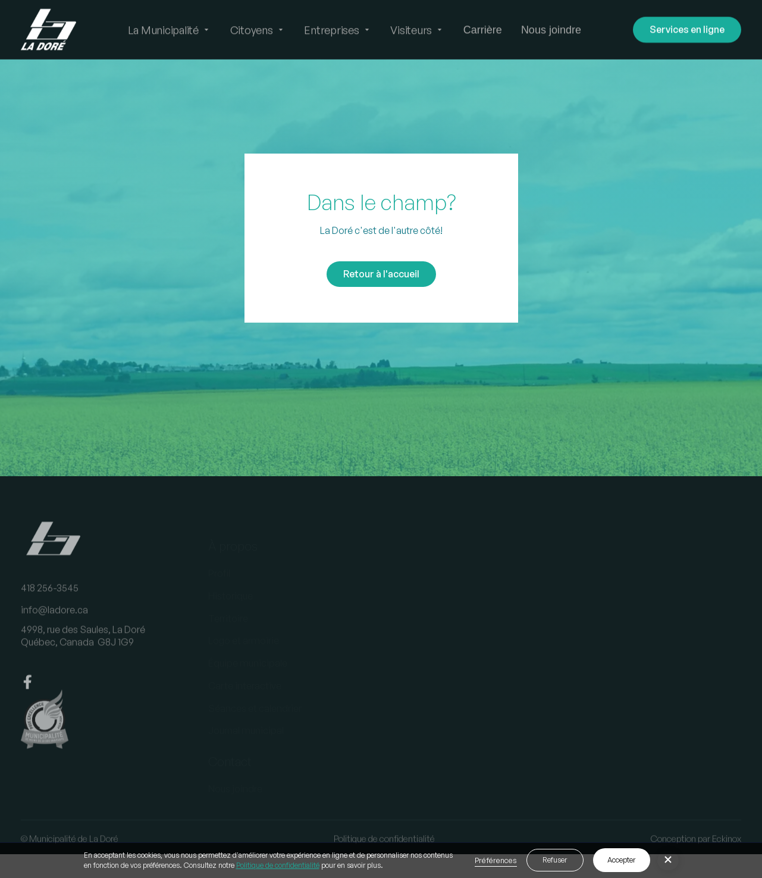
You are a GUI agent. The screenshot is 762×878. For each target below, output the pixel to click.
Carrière (482, 30)
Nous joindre (551, 30)
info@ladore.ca (54, 618)
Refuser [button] (555, 859)
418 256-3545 (50, 595)
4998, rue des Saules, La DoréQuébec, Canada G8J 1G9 (83, 644)
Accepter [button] (621, 859)
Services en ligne (687, 29)
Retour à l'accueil (381, 274)
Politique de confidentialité (277, 865)
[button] (169, 29)
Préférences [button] (496, 860)
